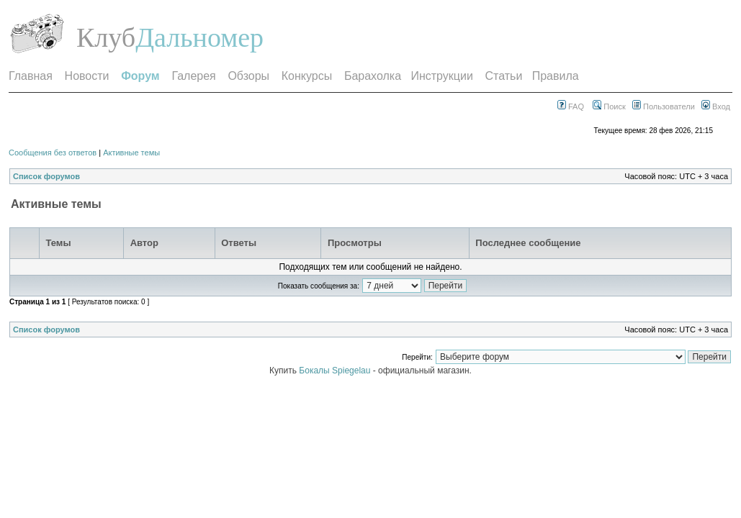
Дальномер (199, 37)
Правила (555, 76)
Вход (715, 106)
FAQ (570, 106)
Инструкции (441, 76)
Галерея (193, 76)
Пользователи (663, 106)
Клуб (105, 37)
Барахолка (372, 76)
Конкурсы (307, 76)
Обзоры (248, 76)
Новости (87, 76)
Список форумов (46, 176)
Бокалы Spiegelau (335, 370)
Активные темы (131, 152)
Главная (31, 76)
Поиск (609, 106)
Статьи (504, 76)
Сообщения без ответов (52, 152)
